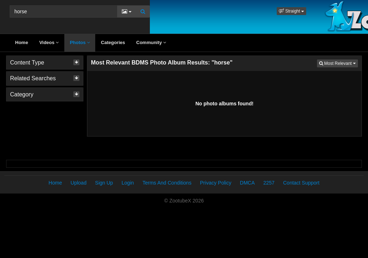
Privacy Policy (215, 183)
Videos (49, 42)
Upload (78, 183)
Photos (80, 42)
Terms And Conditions (166, 183)
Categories (113, 42)
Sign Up (104, 183)
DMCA (247, 183)
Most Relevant (338, 63)
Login (127, 183)
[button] (291, 11)
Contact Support (301, 183)
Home (21, 42)
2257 (269, 183)
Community (151, 42)
